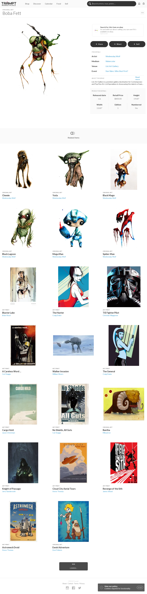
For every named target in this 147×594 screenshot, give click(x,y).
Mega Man (57, 254)
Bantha (106, 430)
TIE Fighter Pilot (111, 312)
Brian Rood (6, 315)
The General (109, 371)
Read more (137, 78)
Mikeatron (107, 433)
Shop (27, 4)
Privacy (82, 584)
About (64, 584)
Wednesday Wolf (8, 198)
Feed (59, 4)
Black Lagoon (9, 254)
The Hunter (58, 312)
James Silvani (108, 491)
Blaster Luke (8, 312)
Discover (37, 4)
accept (140, 587)
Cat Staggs (6, 374)
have (99, 44)
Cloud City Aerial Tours (64, 488)
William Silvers (57, 374)
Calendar (49, 4)
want (118, 44)
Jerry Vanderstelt (9, 491)
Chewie (6, 195)
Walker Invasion (60, 371)
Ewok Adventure (60, 547)
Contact (70, 584)
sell (137, 44)
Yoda (55, 195)
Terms (76, 584)
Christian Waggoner (110, 315)
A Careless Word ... (11, 371)
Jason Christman (8, 433)
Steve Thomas (58, 491)
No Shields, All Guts (62, 430)
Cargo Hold (8, 430)
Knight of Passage (11, 488)
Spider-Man (109, 254)
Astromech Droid (10, 547)
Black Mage (109, 195)
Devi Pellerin (57, 550)
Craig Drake (56, 315)
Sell (66, 4)
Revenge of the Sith (112, 488)
